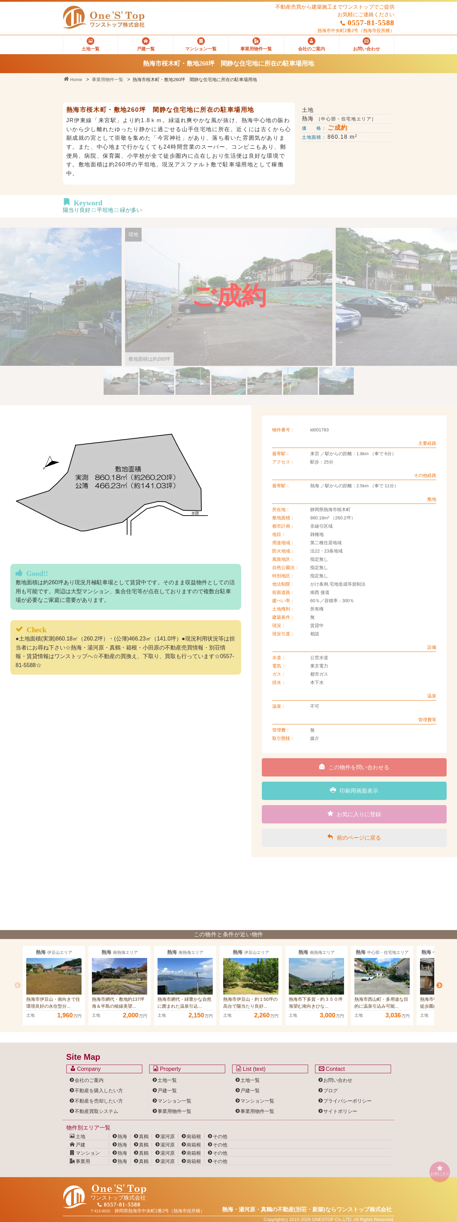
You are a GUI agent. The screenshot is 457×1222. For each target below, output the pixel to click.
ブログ (330, 1090)
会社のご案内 (89, 1080)
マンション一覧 (174, 1101)
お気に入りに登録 (354, 813)
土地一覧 (167, 1080)
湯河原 (167, 1136)
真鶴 (144, 1136)
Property (167, 1069)
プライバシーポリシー (347, 1101)
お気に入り (439, 1170)
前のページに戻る (354, 837)
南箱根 (194, 1136)
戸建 (78, 1144)
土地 (78, 1136)
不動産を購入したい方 (99, 1090)
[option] (54, 985)
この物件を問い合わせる (354, 766)
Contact (332, 1069)
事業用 (80, 1161)
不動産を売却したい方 (99, 1101)
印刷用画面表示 (354, 790)
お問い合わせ (337, 1080)
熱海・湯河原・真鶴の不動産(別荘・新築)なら (307, 1209)
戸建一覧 (167, 1090)
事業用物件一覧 (107, 79)
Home (73, 79)
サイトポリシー (340, 1111)
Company (85, 1069)
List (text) (251, 1069)
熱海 (122, 1136)
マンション (85, 1153)
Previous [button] (17, 985)
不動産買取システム (96, 1111)
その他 (220, 1136)
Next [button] (439, 985)
